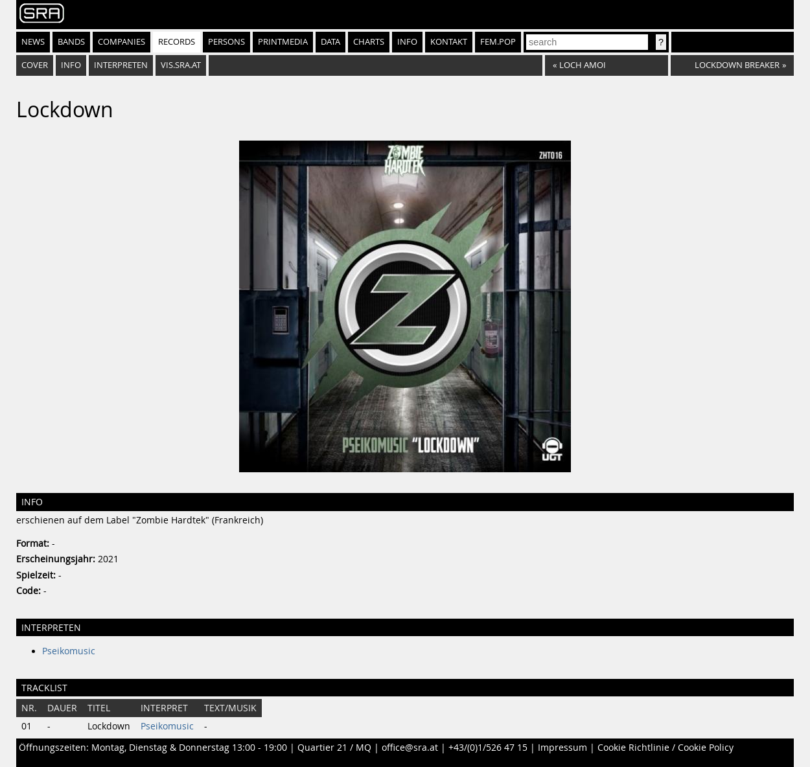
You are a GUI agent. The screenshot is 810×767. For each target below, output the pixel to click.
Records (176, 41)
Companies (121, 41)
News (33, 41)
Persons (226, 41)
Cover (34, 65)
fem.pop (498, 41)
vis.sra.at (181, 65)
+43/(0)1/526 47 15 (487, 747)
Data (330, 41)
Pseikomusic (68, 651)
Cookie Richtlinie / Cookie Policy (665, 747)
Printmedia (283, 41)
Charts (368, 41)
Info (407, 41)
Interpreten (121, 65)
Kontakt (448, 41)
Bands (71, 41)
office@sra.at (410, 747)
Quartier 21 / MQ (334, 747)
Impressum (562, 747)
